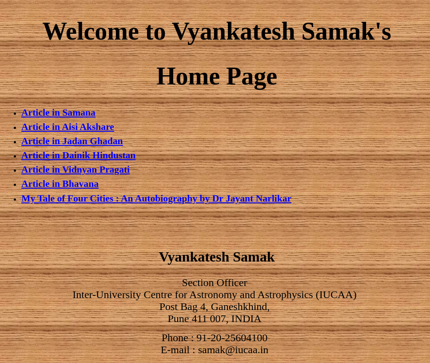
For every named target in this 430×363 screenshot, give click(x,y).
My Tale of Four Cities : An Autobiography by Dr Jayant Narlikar (156, 198)
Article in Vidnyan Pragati (75, 169)
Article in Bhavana (60, 183)
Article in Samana (58, 112)
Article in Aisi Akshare (67, 126)
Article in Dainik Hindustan (78, 155)
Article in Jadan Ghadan (72, 141)
